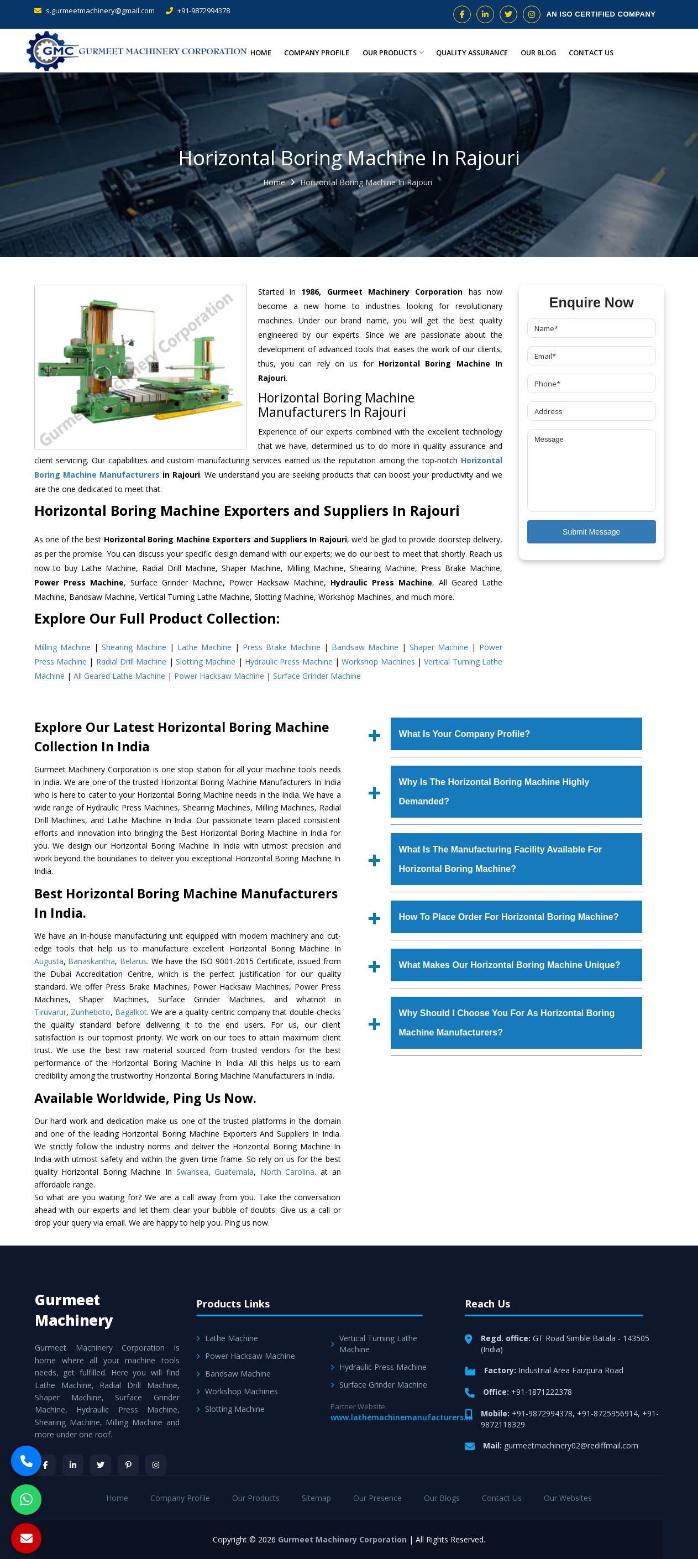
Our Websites (568, 1498)
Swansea (192, 1171)
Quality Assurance (472, 52)
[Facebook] (45, 1465)
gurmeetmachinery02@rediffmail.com (571, 1445)
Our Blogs (442, 1498)
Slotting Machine (205, 661)
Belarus (133, 961)
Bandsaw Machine (365, 647)
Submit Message (591, 531)
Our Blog (539, 52)
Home (261, 52)
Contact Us (591, 52)
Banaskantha (91, 961)
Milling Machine (62, 647)
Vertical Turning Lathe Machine (373, 1343)
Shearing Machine (134, 647)
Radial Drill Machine (131, 661)
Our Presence (377, 1498)
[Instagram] (155, 1465)
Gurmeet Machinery (74, 1310)
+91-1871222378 (541, 1392)
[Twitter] (100, 1465)
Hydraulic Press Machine (289, 661)
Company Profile (316, 52)
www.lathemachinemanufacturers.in (401, 1417)
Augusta (49, 961)
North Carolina (287, 1171)
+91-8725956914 (607, 1413)
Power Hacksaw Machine (219, 676)
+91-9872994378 (198, 10)
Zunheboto (91, 1012)
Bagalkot (131, 1012)
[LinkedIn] (72, 1465)
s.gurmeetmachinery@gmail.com (94, 10)
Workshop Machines (378, 661)
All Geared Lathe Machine (119, 676)
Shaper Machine (439, 647)
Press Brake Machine (282, 647)
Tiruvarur (50, 1012)
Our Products (391, 52)
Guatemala (234, 1171)
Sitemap (316, 1498)
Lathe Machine (204, 647)
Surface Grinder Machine (317, 676)
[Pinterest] (128, 1465)
